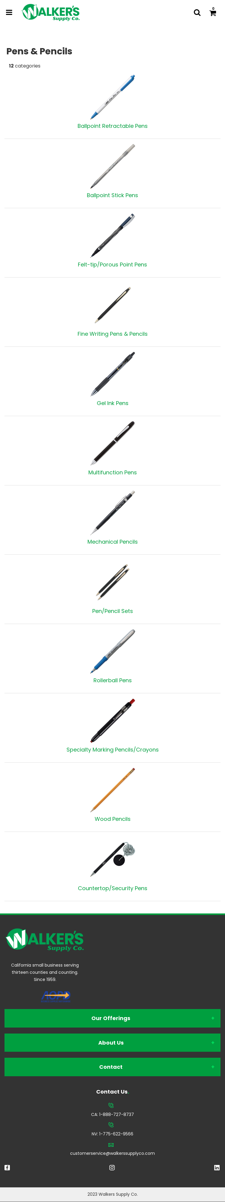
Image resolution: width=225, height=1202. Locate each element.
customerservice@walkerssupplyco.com (112, 1153)
